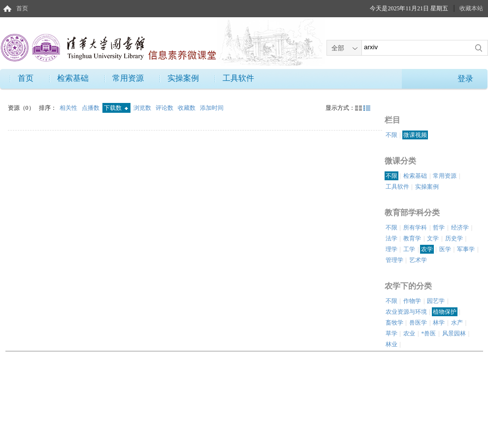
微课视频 (415, 135)
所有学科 (415, 227)
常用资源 (128, 78)
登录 (465, 78)
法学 (391, 238)
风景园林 (454, 333)
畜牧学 (394, 322)
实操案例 (183, 78)
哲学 (439, 227)
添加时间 (212, 107)
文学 (433, 238)
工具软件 (238, 78)
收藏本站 (471, 8)
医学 (445, 249)
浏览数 (143, 107)
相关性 (69, 107)
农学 (427, 249)
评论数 (165, 107)
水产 (457, 322)
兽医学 (418, 322)
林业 (391, 344)
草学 (391, 333)
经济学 (460, 227)
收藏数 (187, 107)
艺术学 (418, 260)
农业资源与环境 (406, 311)
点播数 (91, 107)
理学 (391, 249)
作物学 (412, 300)
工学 (409, 249)
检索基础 (73, 78)
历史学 (454, 238)
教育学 (412, 238)
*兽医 (428, 333)
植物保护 (444, 311)
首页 (22, 8)
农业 (409, 333)
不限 (391, 135)
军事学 (466, 249)
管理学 (394, 260)
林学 (439, 322)
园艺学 (436, 300)
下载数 (116, 107)
